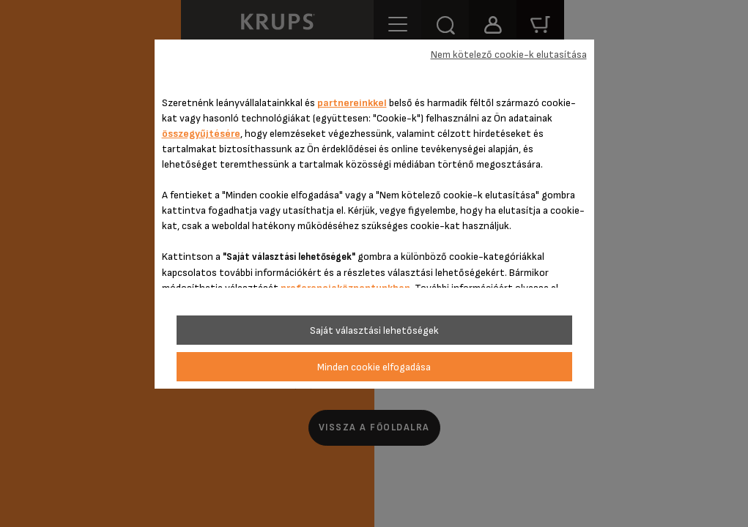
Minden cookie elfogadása (374, 367)
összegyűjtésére (201, 133)
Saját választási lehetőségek (374, 330)
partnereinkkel (352, 103)
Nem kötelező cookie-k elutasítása (509, 54)
